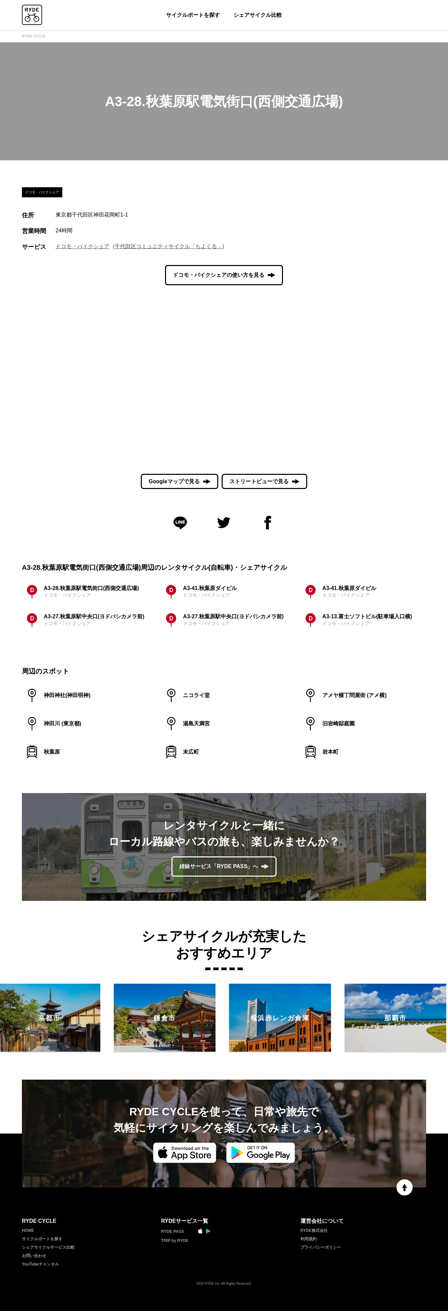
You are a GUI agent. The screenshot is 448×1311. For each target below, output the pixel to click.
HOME (28, 1230)
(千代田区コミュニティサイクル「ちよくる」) (168, 246)
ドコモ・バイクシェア (82, 246)
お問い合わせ (34, 1255)
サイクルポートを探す (193, 15)
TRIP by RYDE (174, 1240)
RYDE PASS (172, 1231)
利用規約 (308, 1239)
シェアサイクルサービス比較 (48, 1247)
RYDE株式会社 (314, 1230)
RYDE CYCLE (33, 36)
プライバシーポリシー (320, 1247)
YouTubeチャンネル (40, 1264)
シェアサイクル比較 (257, 15)
